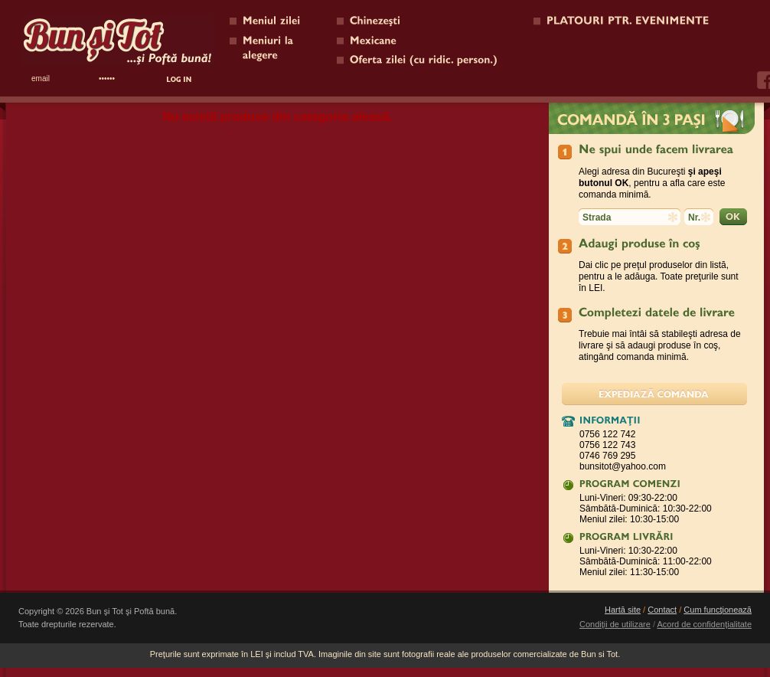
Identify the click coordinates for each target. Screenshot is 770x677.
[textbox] (629, 216)
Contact (662, 609)
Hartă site (623, 609)
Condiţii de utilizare (615, 624)
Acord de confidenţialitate (704, 624)
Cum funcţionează (718, 609)
